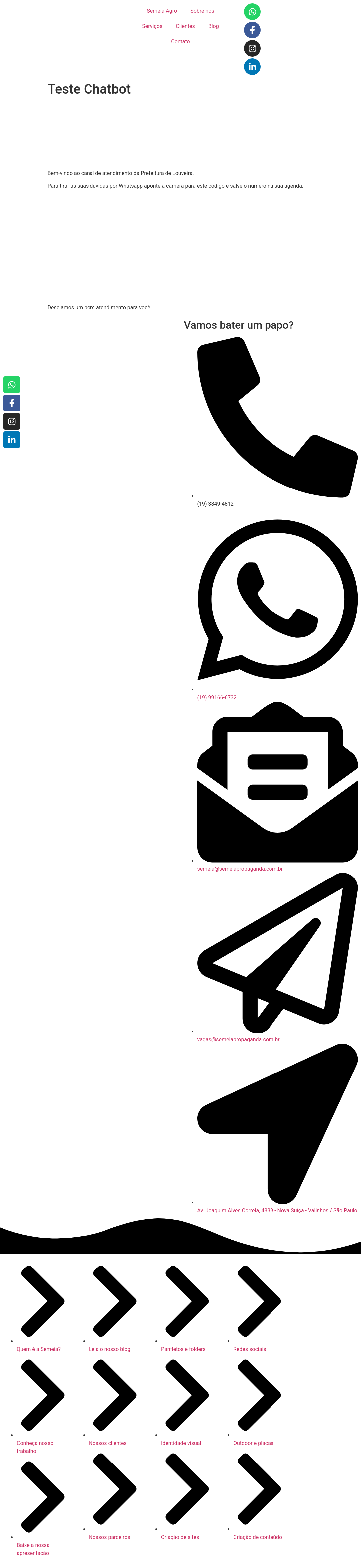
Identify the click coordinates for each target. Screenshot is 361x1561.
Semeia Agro (162, 11)
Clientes (185, 26)
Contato (180, 41)
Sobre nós (202, 11)
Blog (213, 26)
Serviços (152, 26)
